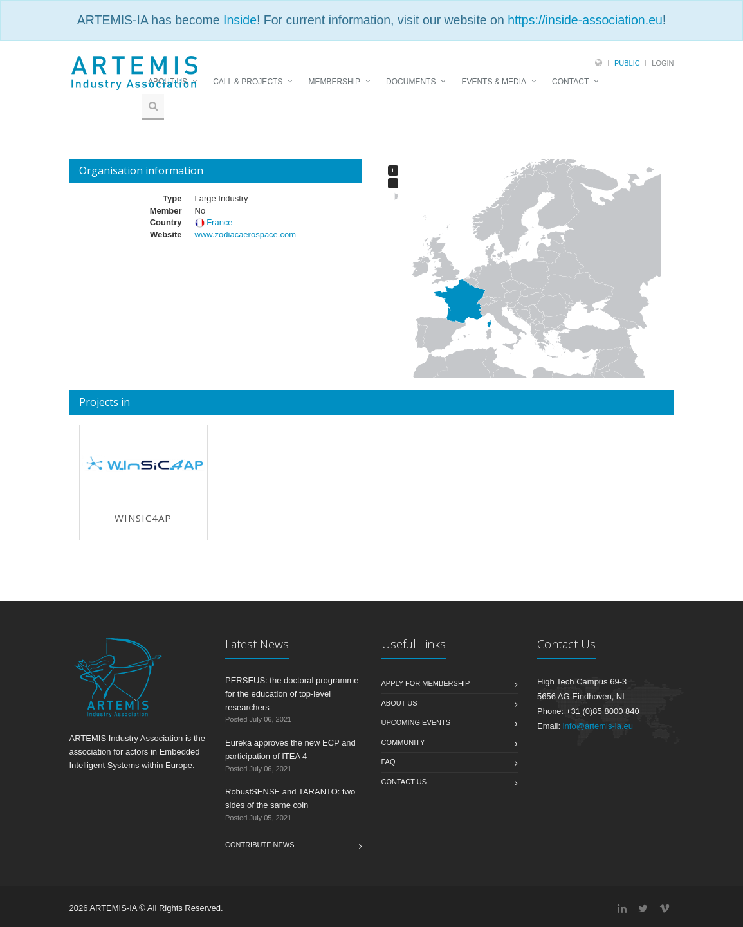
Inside (240, 20)
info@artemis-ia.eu (598, 726)
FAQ (388, 762)
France (219, 222)
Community (403, 742)
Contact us (404, 781)
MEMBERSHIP (334, 81)
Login (663, 63)
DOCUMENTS (411, 81)
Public (627, 63)
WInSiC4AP (143, 517)
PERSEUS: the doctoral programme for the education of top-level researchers (291, 693)
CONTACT (570, 81)
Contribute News (260, 845)
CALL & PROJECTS (247, 81)
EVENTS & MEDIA (493, 81)
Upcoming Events (416, 722)
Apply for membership (425, 683)
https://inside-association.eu (585, 20)
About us (399, 703)
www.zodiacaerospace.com (245, 234)
